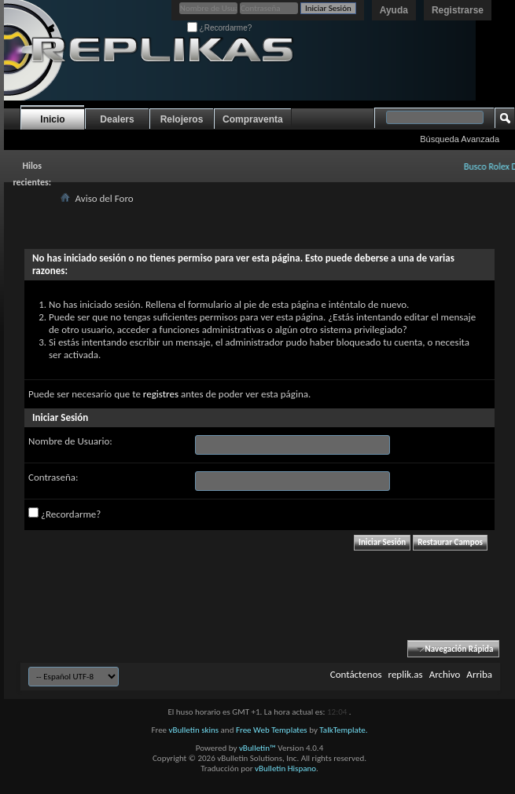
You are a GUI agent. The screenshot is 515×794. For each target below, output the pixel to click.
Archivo (445, 674)
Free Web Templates (271, 730)
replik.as (405, 674)
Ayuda (394, 10)
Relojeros (182, 119)
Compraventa (253, 119)
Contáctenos (356, 674)
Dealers (117, 119)
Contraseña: (53, 477)
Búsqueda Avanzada (459, 139)
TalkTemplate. (343, 730)
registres (160, 394)
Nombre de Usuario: (70, 441)
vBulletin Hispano (285, 768)
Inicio (52, 119)
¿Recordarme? (219, 28)
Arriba (479, 674)
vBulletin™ (257, 748)
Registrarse (458, 10)
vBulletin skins (194, 730)
